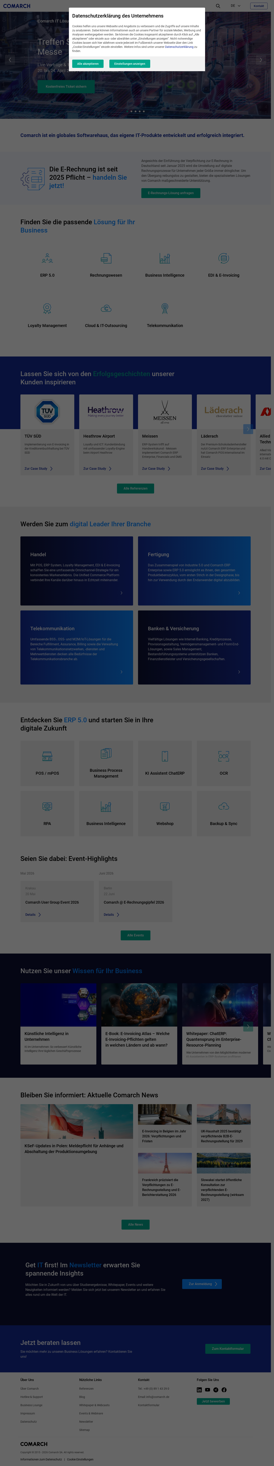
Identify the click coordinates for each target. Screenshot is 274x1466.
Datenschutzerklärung (179, 46)
